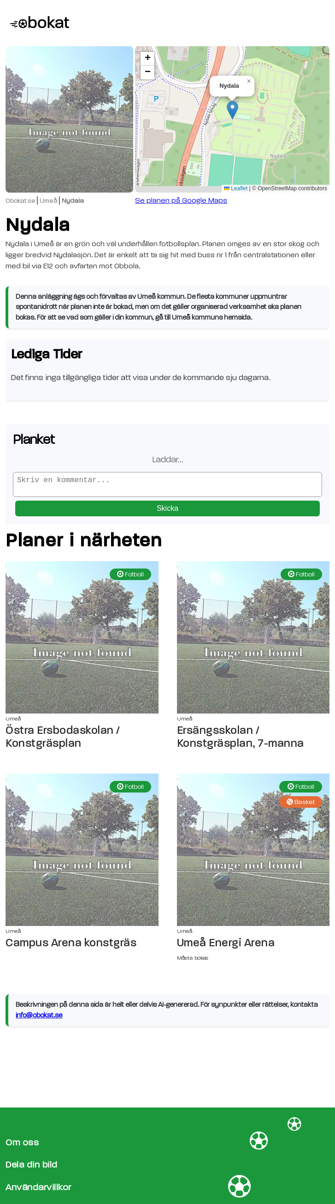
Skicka (167, 512)
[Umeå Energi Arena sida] (253, 853)
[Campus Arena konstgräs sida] (82, 853)
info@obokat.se (39, 1019)
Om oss (22, 1142)
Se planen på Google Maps (181, 200)
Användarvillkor (38, 1187)
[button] (232, 110)
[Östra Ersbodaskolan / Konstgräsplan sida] (82, 641)
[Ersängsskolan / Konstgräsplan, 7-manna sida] (253, 641)
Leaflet (235, 188)
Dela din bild (32, 1164)
